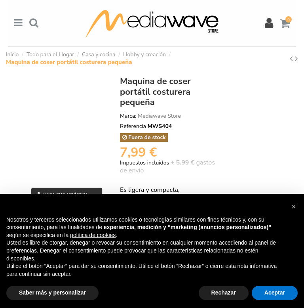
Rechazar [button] (223, 292)
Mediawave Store (159, 116)
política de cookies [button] (93, 235)
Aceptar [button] (274, 292)
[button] (293, 206)
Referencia (133, 126)
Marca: (128, 116)
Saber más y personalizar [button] (52, 292)
